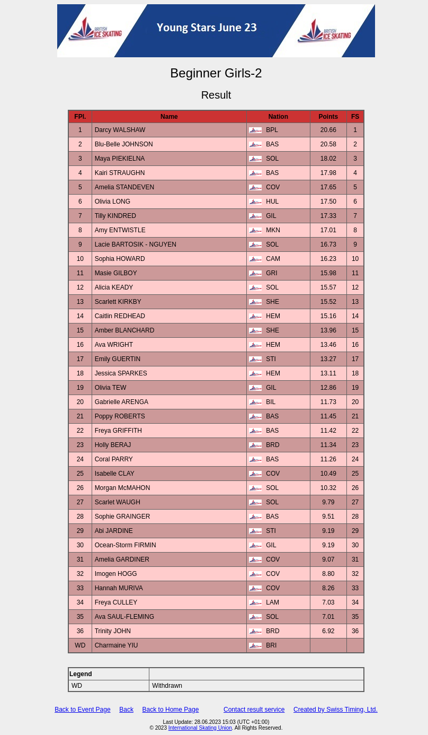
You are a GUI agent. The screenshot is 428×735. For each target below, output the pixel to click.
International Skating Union (200, 728)
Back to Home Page (170, 709)
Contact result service (254, 709)
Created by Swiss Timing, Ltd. (335, 709)
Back (126, 709)
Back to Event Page (82, 709)
